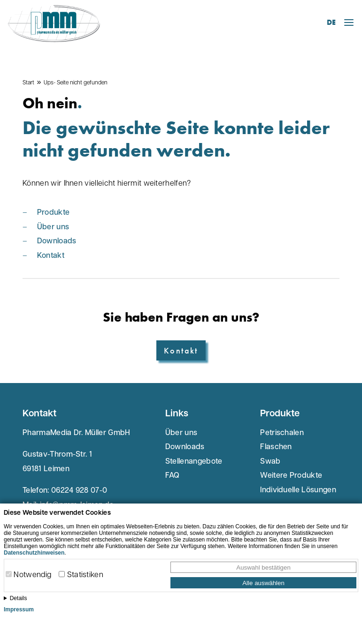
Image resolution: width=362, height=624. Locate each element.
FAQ (172, 476)
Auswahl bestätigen (263, 567)
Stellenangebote (194, 462)
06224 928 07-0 (79, 491)
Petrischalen (282, 433)
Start (28, 83)
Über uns (53, 227)
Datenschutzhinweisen (34, 552)
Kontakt (50, 256)
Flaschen (276, 447)
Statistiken (85, 575)
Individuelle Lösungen (298, 490)
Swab (270, 462)
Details (18, 598)
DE (331, 22)
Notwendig (32, 575)
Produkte (53, 213)
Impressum (19, 609)
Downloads (57, 241)
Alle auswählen (263, 582)
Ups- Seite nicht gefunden (76, 83)
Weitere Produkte (291, 476)
